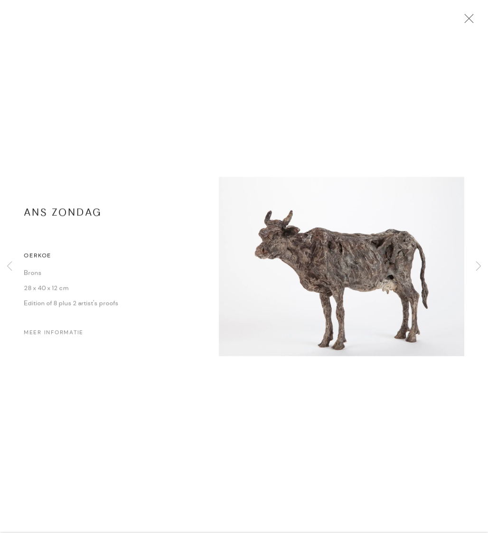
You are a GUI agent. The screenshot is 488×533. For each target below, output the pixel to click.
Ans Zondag (63, 217)
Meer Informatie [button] (54, 336)
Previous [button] (9, 266)
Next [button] (478, 266)
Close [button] (473, 21)
